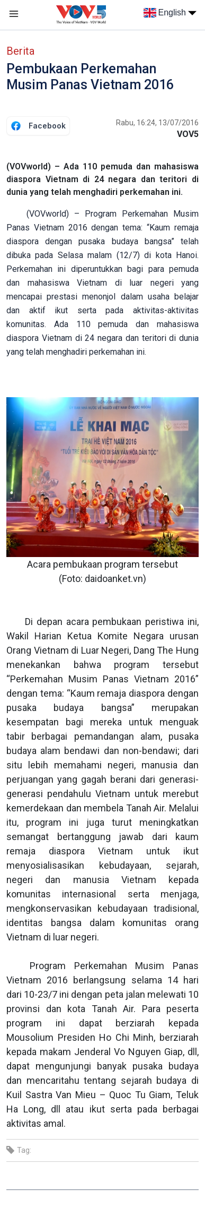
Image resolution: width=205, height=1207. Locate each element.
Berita (20, 51)
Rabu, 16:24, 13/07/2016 (157, 122)
